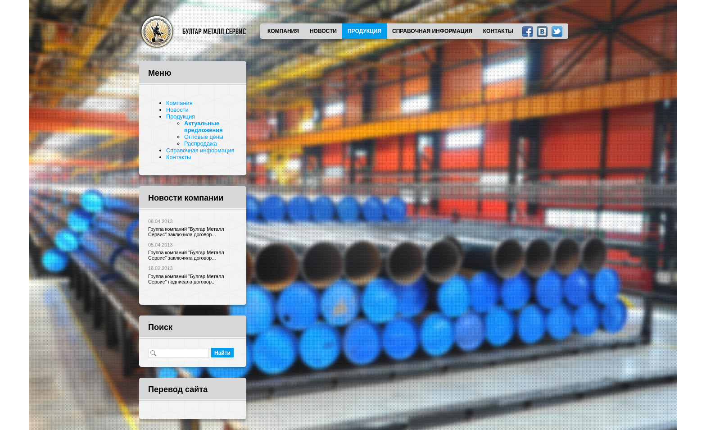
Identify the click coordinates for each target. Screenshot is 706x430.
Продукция (364, 31)
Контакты (498, 31)
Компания (283, 31)
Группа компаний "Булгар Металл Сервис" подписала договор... (186, 279)
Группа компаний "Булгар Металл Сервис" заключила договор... (186, 231)
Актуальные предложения (203, 126)
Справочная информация (432, 31)
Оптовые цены (203, 136)
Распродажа (200, 143)
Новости (323, 31)
